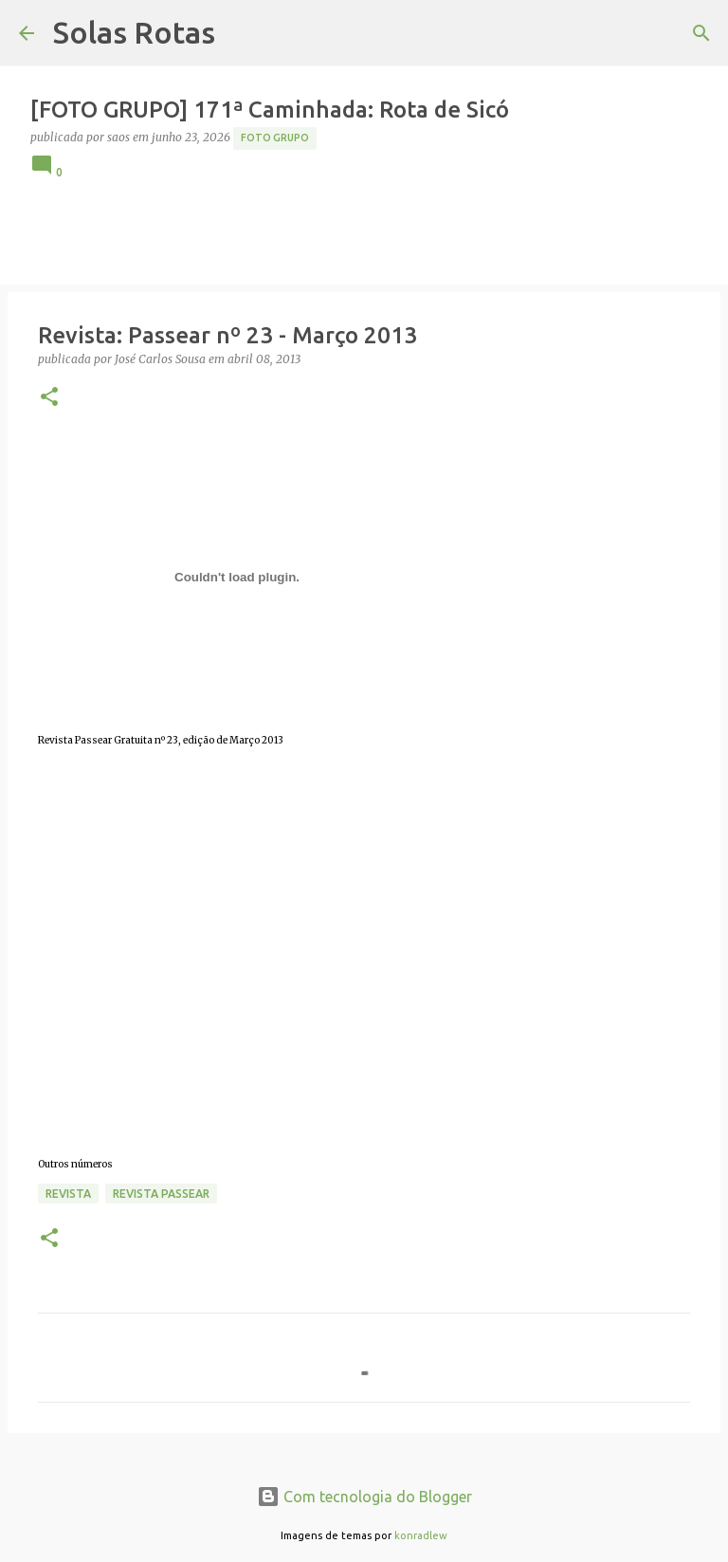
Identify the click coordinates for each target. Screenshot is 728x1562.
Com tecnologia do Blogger (364, 1496)
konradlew (420, 1535)
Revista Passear (161, 1193)
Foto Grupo (275, 137)
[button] (49, 398)
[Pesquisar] (701, 33)
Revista (68, 1193)
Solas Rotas (134, 32)
